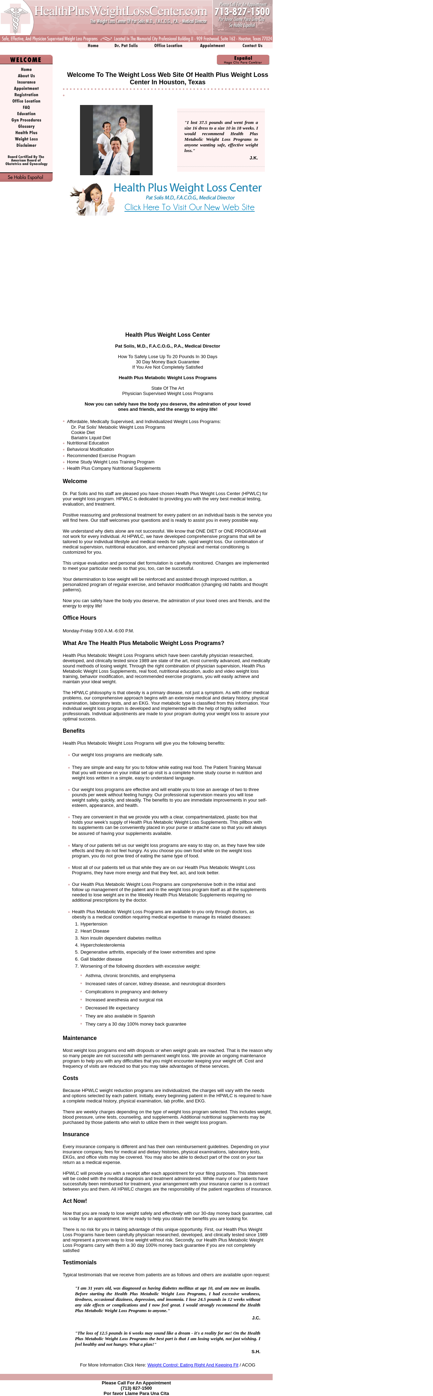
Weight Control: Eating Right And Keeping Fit (192, 1365)
